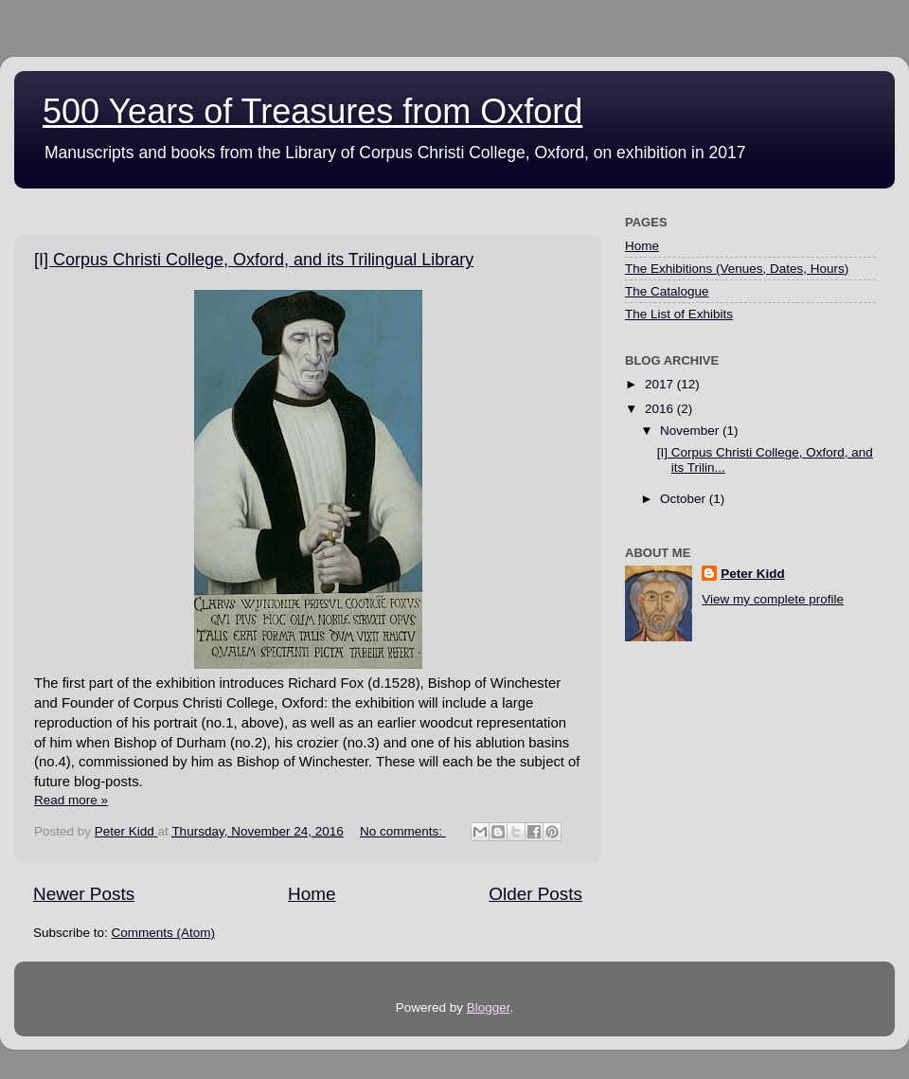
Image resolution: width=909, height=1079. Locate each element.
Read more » (71, 800)
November (691, 430)
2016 (661, 409)
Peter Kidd (753, 573)
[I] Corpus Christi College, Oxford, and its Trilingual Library (253, 259)
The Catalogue (667, 291)
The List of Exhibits (679, 314)
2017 (661, 384)
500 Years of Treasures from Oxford (312, 111)
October (684, 499)
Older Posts (535, 894)
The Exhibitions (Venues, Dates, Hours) (736, 268)
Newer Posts (83, 894)
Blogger (488, 1007)
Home (311, 894)
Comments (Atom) (164, 933)
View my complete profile (773, 599)
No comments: (403, 831)
